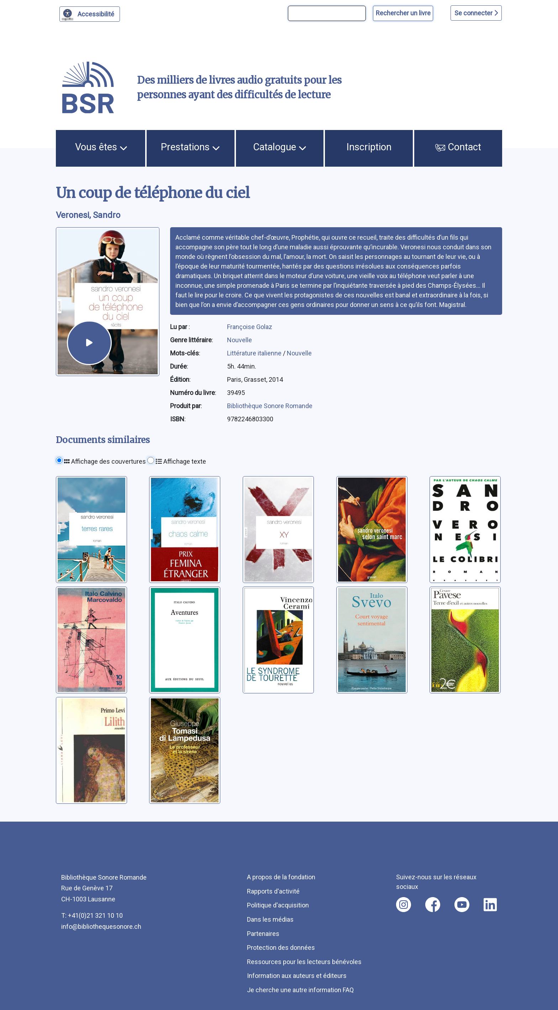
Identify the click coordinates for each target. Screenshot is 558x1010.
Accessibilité (97, 13)
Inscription (369, 147)
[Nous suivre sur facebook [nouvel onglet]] (432, 904)
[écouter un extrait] (89, 343)
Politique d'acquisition (278, 905)
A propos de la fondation (281, 877)
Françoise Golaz (249, 326)
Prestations (190, 147)
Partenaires (263, 933)
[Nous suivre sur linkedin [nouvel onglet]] (490, 904)
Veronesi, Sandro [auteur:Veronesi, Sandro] (88, 215)
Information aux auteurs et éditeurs (297, 975)
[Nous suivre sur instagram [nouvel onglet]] (403, 904)
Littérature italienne (255, 353)
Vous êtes (101, 147)
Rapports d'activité (273, 891)
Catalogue (279, 147)
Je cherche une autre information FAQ (300, 990)
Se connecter (476, 13)
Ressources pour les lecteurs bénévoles (304, 961)
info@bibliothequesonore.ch (101, 926)
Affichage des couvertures (105, 461)
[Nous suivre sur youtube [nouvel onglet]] (461, 904)
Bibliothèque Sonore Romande (269, 406)
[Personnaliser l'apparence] (90, 14)
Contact (458, 147)
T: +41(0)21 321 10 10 (92, 915)
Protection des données (281, 947)
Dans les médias (270, 919)
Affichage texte (181, 461)
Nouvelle (239, 340)
